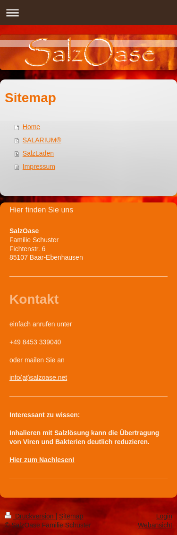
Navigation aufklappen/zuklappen (88, 12)
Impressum (39, 166)
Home (31, 127)
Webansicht (155, 525)
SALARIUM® (42, 140)
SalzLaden (38, 153)
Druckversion (30, 516)
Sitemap (71, 516)
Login (164, 516)
